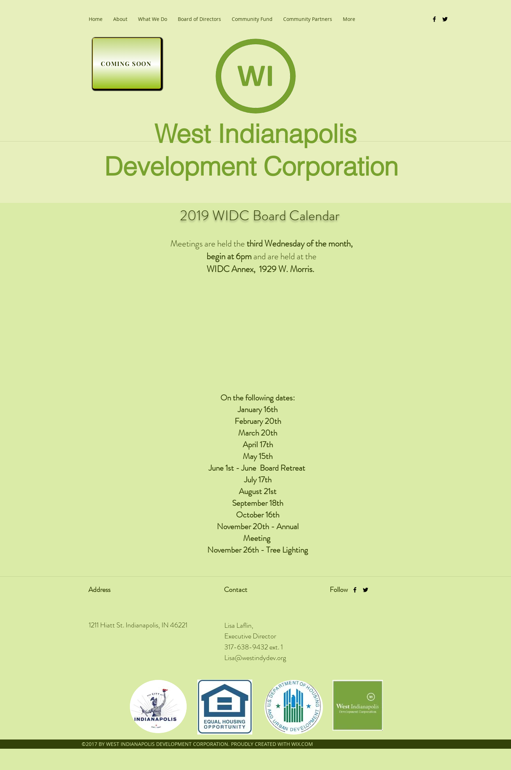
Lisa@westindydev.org (255, 658)
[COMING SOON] (127, 63)
